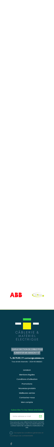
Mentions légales (27, 374)
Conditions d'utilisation (27, 379)
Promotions (27, 384)
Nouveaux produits (27, 388)
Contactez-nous (27, 397)
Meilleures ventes (27, 393)
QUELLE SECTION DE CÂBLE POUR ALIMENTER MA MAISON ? (27, 351)
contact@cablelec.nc (34, 358)
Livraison (27, 370)
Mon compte (27, 402)
